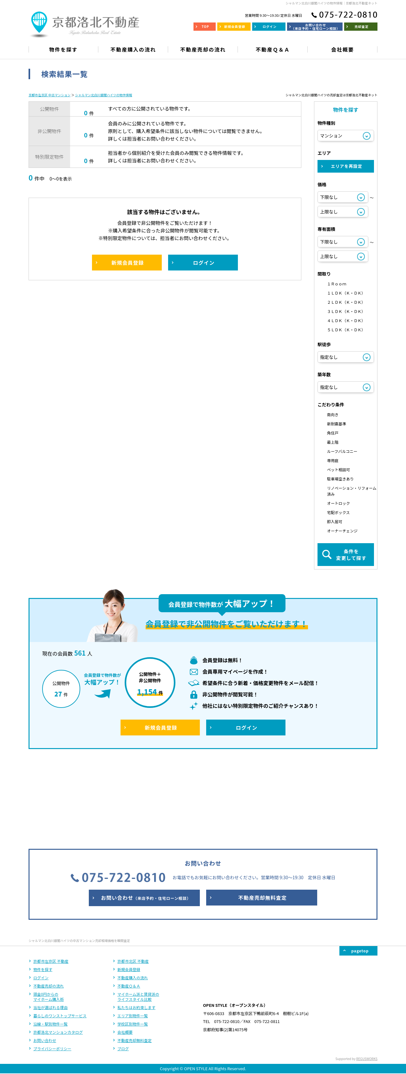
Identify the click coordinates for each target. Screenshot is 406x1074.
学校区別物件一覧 (132, 940)
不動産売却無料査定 (134, 956)
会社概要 (125, 948)
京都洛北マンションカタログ (58, 948)
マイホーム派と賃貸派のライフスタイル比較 (138, 913)
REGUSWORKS (366, 975)
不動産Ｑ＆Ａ (128, 902)
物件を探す (42, 885)
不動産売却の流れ (48, 902)
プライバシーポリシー (52, 965)
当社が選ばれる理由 (50, 923)
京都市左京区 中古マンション (49, 94)
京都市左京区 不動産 (51, 877)
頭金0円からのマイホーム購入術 (48, 913)
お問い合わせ (44, 956)
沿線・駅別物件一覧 (50, 940)
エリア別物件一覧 (132, 932)
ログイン (41, 894)
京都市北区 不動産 (133, 877)
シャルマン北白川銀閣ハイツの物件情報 (103, 94)
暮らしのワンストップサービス (60, 932)
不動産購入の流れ (132, 894)
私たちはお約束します (136, 923)
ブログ (123, 965)
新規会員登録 (128, 885)
